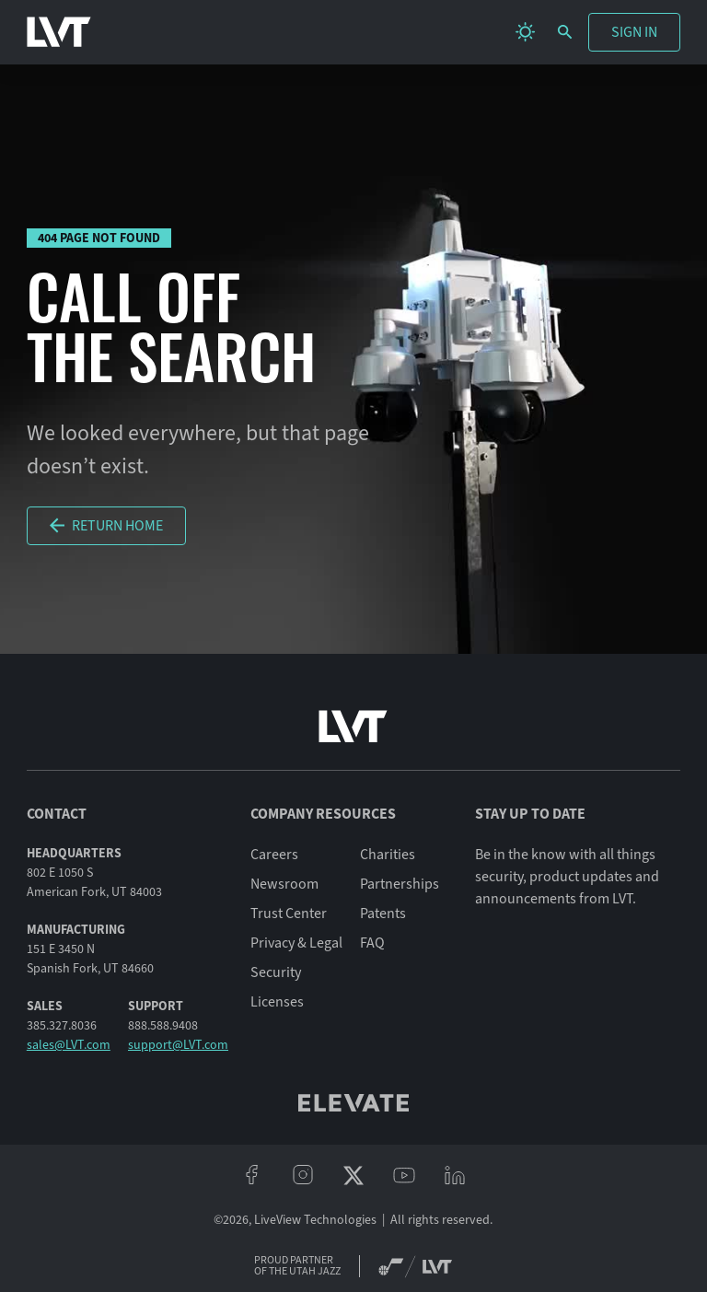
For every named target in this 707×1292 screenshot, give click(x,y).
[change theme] (525, 32)
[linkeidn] (455, 1175)
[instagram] (302, 1175)
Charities (387, 854)
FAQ (372, 943)
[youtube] (404, 1175)
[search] (565, 32)
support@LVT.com (178, 1045)
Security (275, 972)
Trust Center (288, 913)
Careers (274, 854)
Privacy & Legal (296, 943)
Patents (383, 913)
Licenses (277, 1002)
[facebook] (252, 1175)
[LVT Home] (59, 32)
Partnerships (399, 884)
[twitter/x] (353, 1175)
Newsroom (284, 884)
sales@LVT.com (68, 1045)
